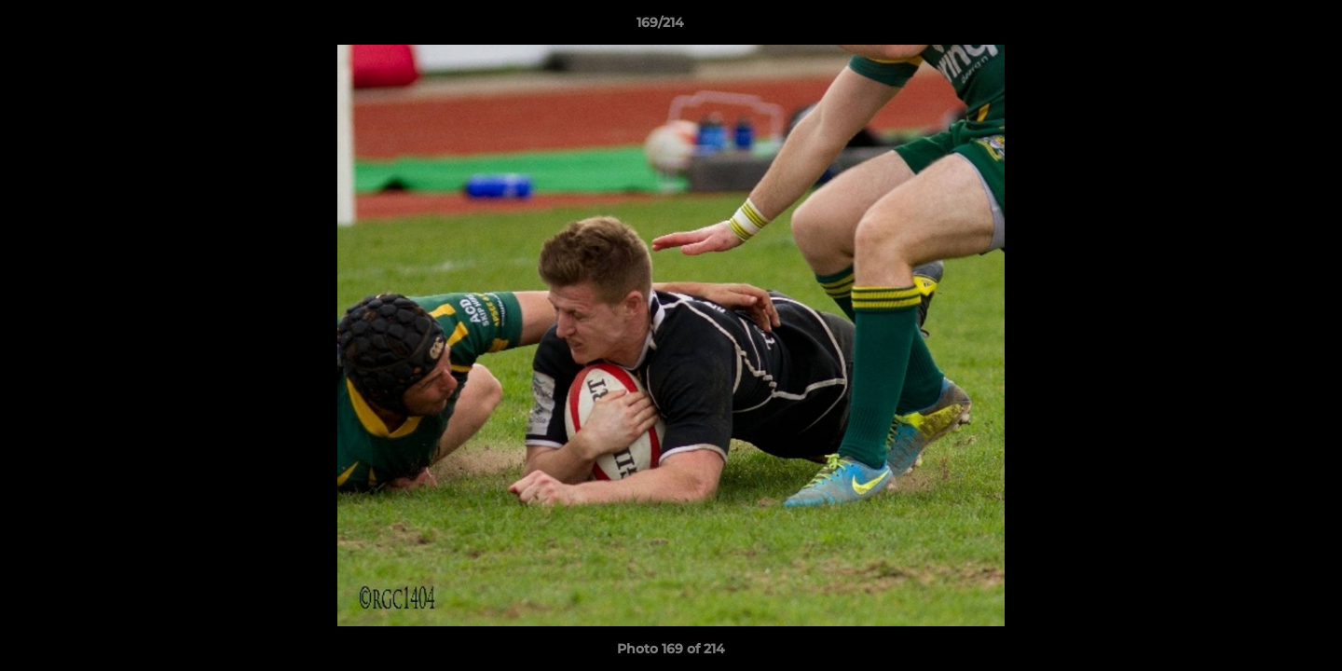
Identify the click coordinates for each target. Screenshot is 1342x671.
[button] (1264, 27)
